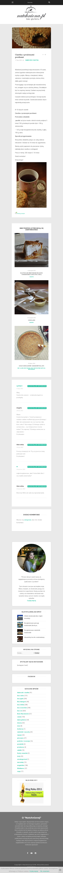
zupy (18, 771)
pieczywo (20, 738)
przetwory (20, 747)
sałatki (19, 750)
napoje (43, 368)
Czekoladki (31, 320)
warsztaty (20, 762)
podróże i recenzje (23, 741)
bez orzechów (35, 368)
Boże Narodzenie (23, 714)
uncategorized (22, 759)
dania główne (21, 720)
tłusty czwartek (22, 753)
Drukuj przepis (20, 213)
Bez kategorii (21, 702)
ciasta (32, 276)
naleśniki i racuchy (23, 732)
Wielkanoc (20, 768)
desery (31, 322)
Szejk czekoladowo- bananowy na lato (31, 366)
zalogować (27, 520)
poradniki (20, 744)
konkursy (20, 729)
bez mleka (27, 368)
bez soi (19, 711)
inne (18, 726)
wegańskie (31, 369)
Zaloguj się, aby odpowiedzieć (37, 386)
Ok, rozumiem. (45, 871)
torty (18, 756)
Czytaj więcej (31, 600)
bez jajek (21, 368)
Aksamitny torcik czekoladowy (34, 637)
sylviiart (19, 386)
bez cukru (20, 695)
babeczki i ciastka (31, 60)
